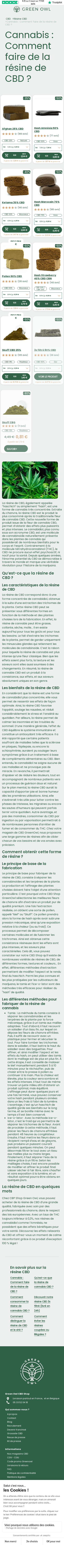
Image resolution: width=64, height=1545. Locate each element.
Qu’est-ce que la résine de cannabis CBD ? (43, 1282)
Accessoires (17, 1401)
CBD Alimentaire (21, 1385)
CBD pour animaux (23, 1393)
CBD (8, 18)
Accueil (13, 1323)
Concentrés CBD (22, 1347)
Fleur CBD (14, 1331)
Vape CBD (14, 1362)
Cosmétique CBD (21, 1378)
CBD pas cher (18, 1409)
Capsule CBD (17, 1370)
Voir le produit (48, 376)
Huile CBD (14, 1354)
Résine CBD (20, 18)
